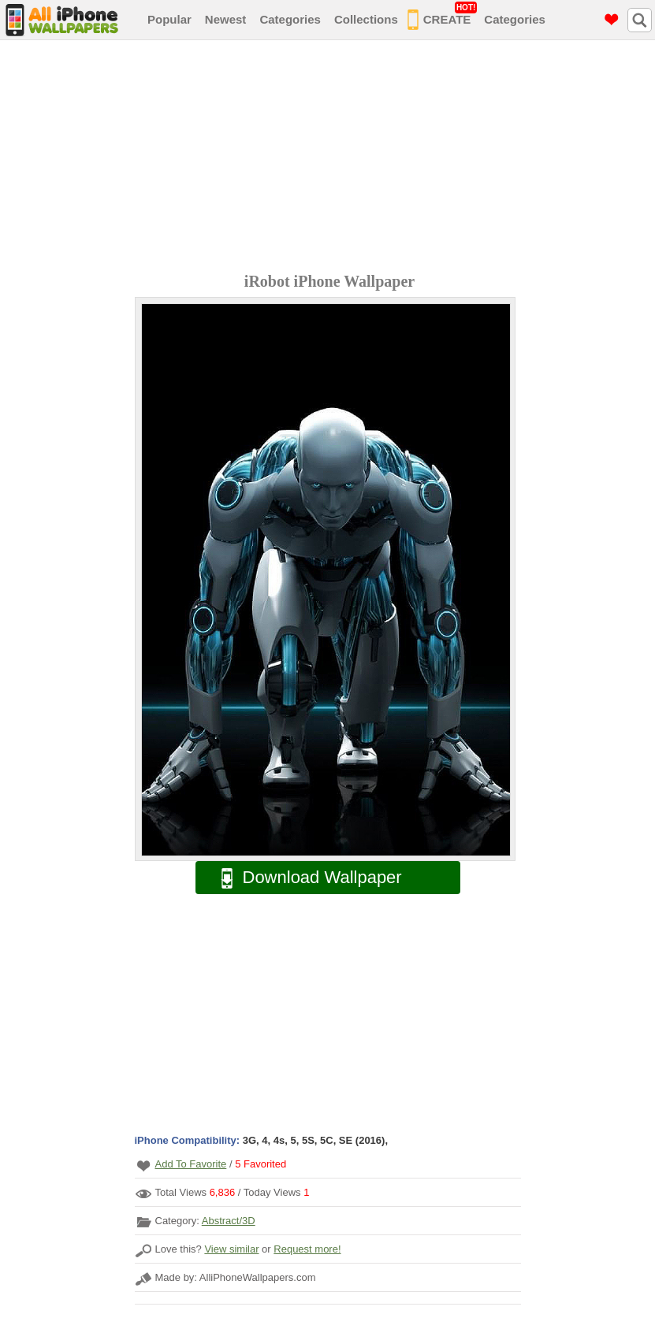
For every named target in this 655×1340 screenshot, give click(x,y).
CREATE (443, 16)
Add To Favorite (191, 1164)
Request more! (307, 1249)
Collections (366, 19)
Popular (169, 19)
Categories (290, 19)
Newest (226, 19)
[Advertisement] (331, 158)
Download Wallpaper (303, 878)
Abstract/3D (228, 1221)
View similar (231, 1249)
